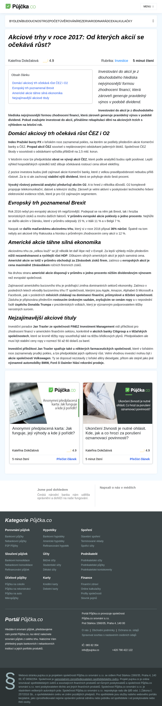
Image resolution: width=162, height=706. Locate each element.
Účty (46, 554)
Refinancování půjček (17, 569)
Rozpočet (51, 21)
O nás (85, 630)
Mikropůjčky (11, 598)
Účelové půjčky (16, 577)
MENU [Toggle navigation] (147, 6)
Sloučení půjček (16, 554)
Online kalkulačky (91, 588)
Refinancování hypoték (56, 545)
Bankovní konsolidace (17, 560)
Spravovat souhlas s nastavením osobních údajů (109, 635)
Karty (47, 577)
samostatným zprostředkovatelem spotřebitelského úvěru (86, 679)
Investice (121, 60)
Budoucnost (32, 21)
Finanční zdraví (89, 584)
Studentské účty (52, 565)
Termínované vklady (92, 541)
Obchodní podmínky (103, 630)
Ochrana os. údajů (128, 630)
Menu (153, 21)
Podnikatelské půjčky (93, 565)
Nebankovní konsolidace (19, 565)
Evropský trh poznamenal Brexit (33, 88)
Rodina (96, 21)
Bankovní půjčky (14, 536)
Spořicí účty (87, 545)
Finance (86, 577)
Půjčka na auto (13, 593)
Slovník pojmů (89, 598)
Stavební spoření (90, 536)
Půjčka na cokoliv (15, 584)
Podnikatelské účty (91, 560)
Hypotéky (49, 530)
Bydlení (15, 21)
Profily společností (91, 593)
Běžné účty (49, 560)
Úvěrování (68, 21)
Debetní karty (50, 588)
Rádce (108, 21)
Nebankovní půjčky (15, 541)
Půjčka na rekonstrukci (18, 588)
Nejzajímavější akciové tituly (30, 98)
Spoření (86, 530)
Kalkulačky (122, 21)
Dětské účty (49, 569)
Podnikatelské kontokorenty (96, 569)
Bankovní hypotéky (53, 536)
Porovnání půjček (17, 530)
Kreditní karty (50, 584)
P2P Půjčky (11, 545)
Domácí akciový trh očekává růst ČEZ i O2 (40, 83)
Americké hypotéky (53, 541)
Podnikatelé (89, 554)
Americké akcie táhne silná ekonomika (37, 93)
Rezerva (84, 21)
